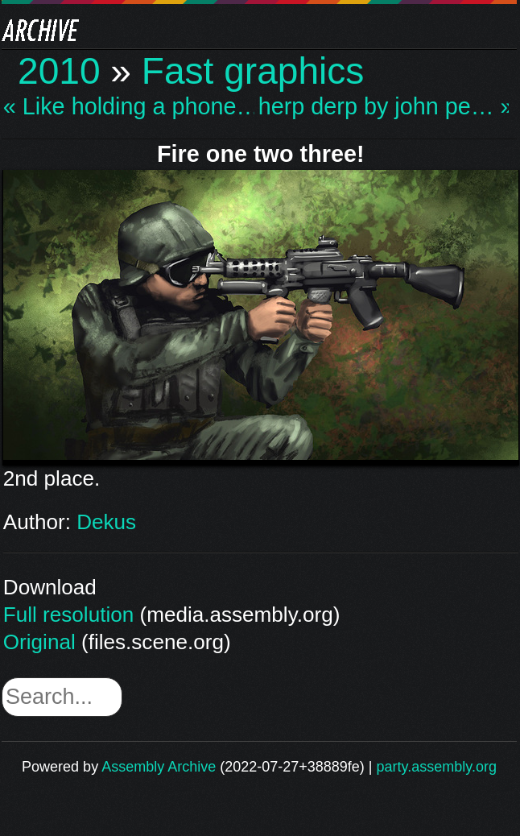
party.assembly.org (437, 767)
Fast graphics (253, 71)
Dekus (106, 522)
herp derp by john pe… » (384, 106)
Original (39, 642)
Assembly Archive (158, 767)
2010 (59, 71)
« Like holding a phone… (128, 106)
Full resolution (68, 614)
